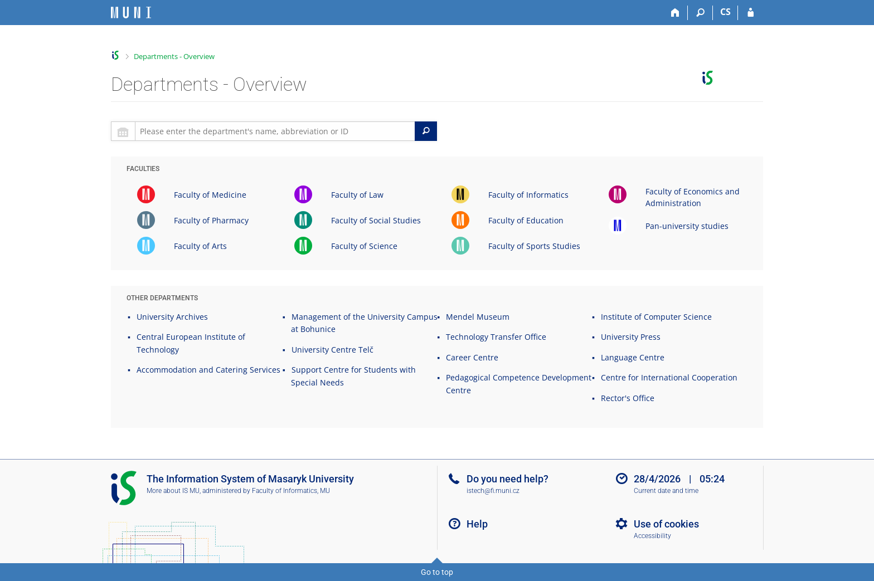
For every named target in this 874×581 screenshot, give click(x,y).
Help (477, 524)
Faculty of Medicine (210, 194)
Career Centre (472, 357)
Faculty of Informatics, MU (291, 491)
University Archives (172, 316)
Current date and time (666, 491)
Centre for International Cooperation (669, 377)
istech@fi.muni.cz (493, 491)
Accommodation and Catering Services (208, 369)
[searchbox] (275, 131)
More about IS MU (173, 491)
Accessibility (652, 536)
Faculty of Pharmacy (211, 220)
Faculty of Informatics (528, 194)
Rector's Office (627, 398)
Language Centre (632, 357)
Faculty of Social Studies (376, 220)
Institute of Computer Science (656, 316)
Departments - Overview (174, 56)
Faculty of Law (357, 194)
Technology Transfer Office (496, 336)
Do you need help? (507, 479)
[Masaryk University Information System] (131, 12)
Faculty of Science (364, 246)
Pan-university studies (687, 226)
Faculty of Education (526, 220)
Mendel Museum (477, 316)
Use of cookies (666, 524)
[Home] (675, 13)
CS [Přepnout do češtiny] (725, 12)
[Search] (700, 13)
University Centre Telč (332, 349)
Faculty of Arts (200, 246)
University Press (631, 336)
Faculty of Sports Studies (534, 246)
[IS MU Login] (750, 13)
